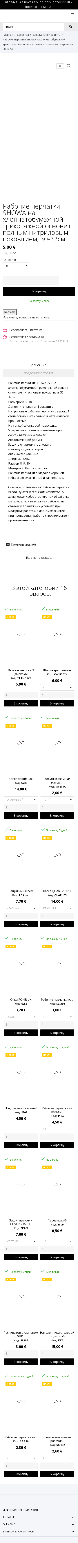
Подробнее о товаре (38, 373)
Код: (5, 253)
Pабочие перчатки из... (57, 999)
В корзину (39, 291)
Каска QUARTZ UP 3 (57, 891)
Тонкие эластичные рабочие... (57, 1439)
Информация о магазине (21, 1510)
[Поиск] (71, 26)
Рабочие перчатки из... (21, 1437)
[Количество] (31, 280)
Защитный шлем (21, 891)
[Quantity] (21, 695)
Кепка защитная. (21, 779)
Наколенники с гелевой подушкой (57, 1334)
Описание (38, 365)
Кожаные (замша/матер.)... (57, 780)
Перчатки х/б (57, 1220)
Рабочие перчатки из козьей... (57, 1110)
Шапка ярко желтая (57, 670)
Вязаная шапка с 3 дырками (21, 672)
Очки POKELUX (20, 999)
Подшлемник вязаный (21, 1108)
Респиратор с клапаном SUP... (21, 1334)
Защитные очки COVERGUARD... (20, 1222)
